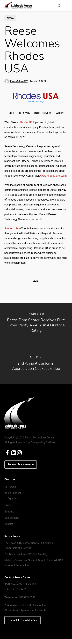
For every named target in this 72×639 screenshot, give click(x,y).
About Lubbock (13, 493)
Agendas (13, 498)
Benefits (9, 511)
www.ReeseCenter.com (53, 175)
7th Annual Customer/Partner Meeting (25, 554)
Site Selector (11, 517)
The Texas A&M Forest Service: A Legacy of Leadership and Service (29, 545)
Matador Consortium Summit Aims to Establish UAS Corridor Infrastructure (33, 563)
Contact (8, 524)
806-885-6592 (27, 597)
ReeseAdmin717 (19, 81)
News (10, 18)
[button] (66, 5)
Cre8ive (50, 442)
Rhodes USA (27, 122)
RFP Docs (10, 486)
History (8, 505)
